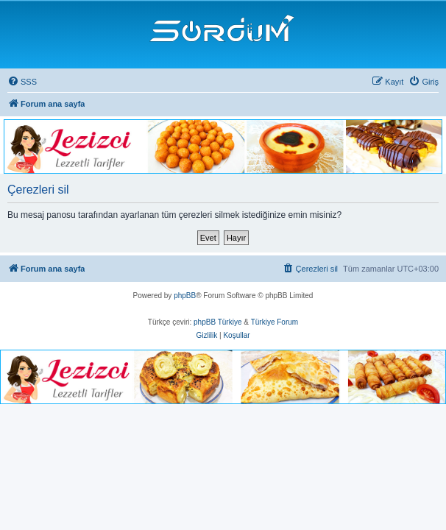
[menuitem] (22, 82)
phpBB (185, 296)
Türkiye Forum (274, 322)
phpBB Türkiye (217, 322)
